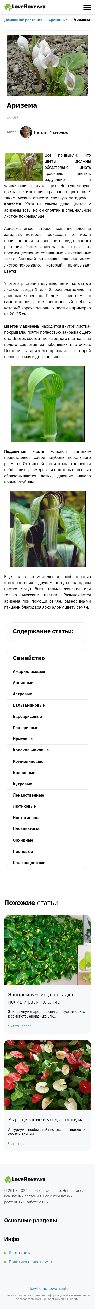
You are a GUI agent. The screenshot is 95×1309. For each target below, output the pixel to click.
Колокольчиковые (31, 750)
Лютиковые (24, 806)
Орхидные (23, 840)
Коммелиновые (28, 761)
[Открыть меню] (87, 7)
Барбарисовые (27, 716)
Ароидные (58, 20)
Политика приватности (30, 1261)
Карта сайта (20, 1252)
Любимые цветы (25, 7)
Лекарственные (28, 795)
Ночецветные (26, 828)
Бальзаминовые (29, 705)
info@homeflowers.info (47, 1288)
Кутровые (22, 783)
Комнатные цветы (25, 1180)
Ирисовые (23, 738)
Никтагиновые (27, 817)
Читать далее (20, 1026)
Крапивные (24, 772)
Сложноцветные (29, 862)
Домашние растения (23, 20)
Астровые (22, 694)
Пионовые (23, 851)
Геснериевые (26, 727)
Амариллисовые (29, 671)
